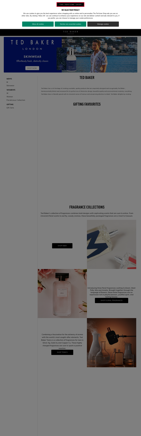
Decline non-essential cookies (70, 22)
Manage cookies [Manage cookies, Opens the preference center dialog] (103, 22)
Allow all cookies (38, 22)
